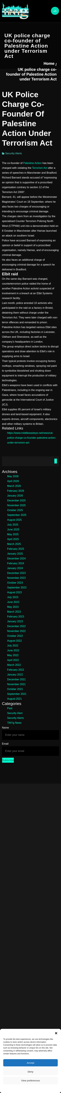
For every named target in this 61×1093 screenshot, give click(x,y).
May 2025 (13, 534)
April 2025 (13, 539)
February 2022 (15, 669)
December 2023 (16, 573)
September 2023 (16, 587)
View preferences (30, 1080)
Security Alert (14, 713)
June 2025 (13, 529)
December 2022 (16, 626)
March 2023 (14, 611)
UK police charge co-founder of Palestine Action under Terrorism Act (31, 74)
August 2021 (14, 698)
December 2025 (16, 500)
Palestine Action (32, 163)
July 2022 (12, 645)
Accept (30, 1062)
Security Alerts (13, 153)
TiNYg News (14, 722)
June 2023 (13, 602)
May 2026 (13, 476)
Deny (30, 1071)
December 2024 (16, 558)
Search (55, 461)
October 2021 (15, 689)
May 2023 (13, 607)
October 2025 (15, 510)
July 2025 (12, 524)
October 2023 (15, 582)
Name (5, 727)
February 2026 (15, 490)
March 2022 (14, 665)
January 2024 (15, 568)
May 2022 (13, 655)
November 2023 (16, 577)
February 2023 (15, 616)
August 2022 (14, 640)
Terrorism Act (39, 168)
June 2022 (13, 650)
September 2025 (16, 515)
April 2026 (13, 481)
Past (9, 708)
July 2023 (12, 597)
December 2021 (16, 679)
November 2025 (16, 505)
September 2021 (16, 694)
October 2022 (15, 636)
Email (5, 743)
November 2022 (16, 631)
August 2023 (14, 592)
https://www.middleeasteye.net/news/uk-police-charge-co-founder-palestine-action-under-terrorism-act (31, 438)
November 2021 (16, 684)
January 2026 (15, 495)
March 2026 (14, 486)
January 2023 (15, 621)
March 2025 (14, 544)
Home (49, 63)
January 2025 (15, 553)
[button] (56, 1032)
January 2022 (15, 674)
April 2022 (13, 660)
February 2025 (15, 548)
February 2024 (15, 563)
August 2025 (14, 519)
